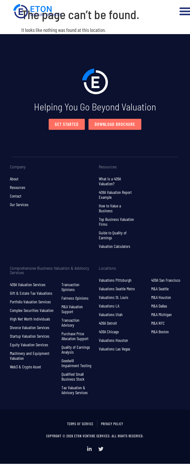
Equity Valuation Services (29, 344)
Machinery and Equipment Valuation (29, 356)
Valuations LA (109, 306)
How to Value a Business (110, 208)
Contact (15, 196)
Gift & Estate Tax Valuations (31, 293)
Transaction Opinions (70, 287)
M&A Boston (160, 331)
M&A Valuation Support (72, 309)
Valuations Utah (111, 314)
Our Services (19, 204)
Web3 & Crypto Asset (25, 366)
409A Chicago (109, 331)
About (14, 178)
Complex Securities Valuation (32, 310)
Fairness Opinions (74, 298)
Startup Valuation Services (29, 336)
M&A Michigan (161, 314)
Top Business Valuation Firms (116, 222)
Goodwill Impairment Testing (76, 363)
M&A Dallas (159, 306)
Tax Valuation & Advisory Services (74, 390)
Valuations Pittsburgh (115, 280)
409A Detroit (108, 323)
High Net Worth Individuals (30, 319)
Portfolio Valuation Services (30, 301)
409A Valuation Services (27, 284)
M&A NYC (158, 323)
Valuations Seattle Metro (117, 288)
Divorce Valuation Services (29, 327)
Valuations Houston (113, 340)
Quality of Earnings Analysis (75, 350)
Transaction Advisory (70, 323)
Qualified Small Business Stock (72, 377)
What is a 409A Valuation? (110, 181)
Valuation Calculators (114, 246)
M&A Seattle (160, 288)
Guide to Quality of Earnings (113, 235)
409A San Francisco (165, 280)
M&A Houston (161, 297)
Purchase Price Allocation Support (74, 336)
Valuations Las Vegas (114, 349)
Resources (17, 187)
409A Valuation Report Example (115, 195)
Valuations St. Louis (113, 297)
